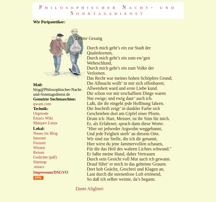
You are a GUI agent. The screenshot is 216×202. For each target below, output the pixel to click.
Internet (39, 138)
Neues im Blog (45, 133)
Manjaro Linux (45, 123)
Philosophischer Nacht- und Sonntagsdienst (108, 10)
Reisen (38, 152)
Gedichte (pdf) (45, 157)
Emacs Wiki (43, 118)
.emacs (38, 166)
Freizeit (39, 143)
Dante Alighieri (90, 188)
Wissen (39, 147)
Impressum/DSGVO (50, 172)
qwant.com (42, 104)
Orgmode (40, 113)
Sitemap (39, 162)
